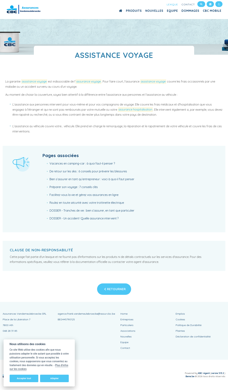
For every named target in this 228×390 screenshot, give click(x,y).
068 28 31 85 (10, 330)
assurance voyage (88, 81)
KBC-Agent (204, 373)
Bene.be (190, 376)
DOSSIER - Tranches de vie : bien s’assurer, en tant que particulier (92, 210)
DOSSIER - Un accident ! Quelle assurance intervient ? (84, 218)
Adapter (54, 378)
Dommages (190, 10)
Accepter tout (24, 378)
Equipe (172, 10)
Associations (127, 330)
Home (124, 313)
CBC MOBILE (212, 10)
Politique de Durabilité (188, 325)
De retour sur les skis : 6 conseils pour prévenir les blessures (88, 171)
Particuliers (126, 325)
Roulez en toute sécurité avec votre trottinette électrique (87, 202)
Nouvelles (154, 10)
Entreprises (126, 319)
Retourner (115, 289)
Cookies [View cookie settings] (180, 319)
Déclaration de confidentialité (193, 336)
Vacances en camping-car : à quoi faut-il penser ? (82, 163)
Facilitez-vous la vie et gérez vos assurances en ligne (84, 195)
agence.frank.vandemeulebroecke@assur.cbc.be (86, 313)
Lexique (172, 4)
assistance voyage (34, 81)
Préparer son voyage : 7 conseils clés (74, 187)
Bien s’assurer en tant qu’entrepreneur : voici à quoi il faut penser (92, 179)
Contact (188, 4)
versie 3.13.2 (217, 373)
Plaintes (180, 330)
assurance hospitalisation (135, 109)
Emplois (180, 313)
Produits (134, 10)
